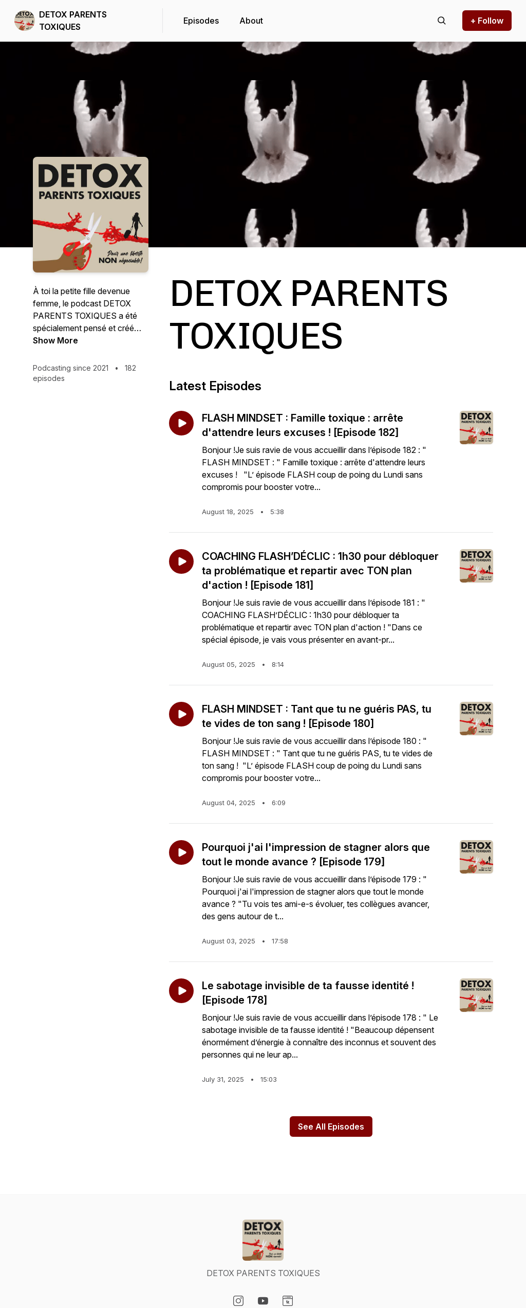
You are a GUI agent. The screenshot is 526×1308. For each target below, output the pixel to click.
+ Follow (487, 20)
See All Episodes (331, 1126)
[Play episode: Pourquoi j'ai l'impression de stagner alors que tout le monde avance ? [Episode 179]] (181, 852)
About (251, 20)
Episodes (201, 20)
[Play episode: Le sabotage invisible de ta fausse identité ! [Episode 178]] (181, 990)
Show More (55, 340)
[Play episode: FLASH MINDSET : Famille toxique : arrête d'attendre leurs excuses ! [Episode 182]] (181, 423)
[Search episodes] (442, 20)
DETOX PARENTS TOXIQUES (73, 20)
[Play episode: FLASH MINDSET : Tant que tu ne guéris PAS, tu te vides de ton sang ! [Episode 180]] (181, 714)
